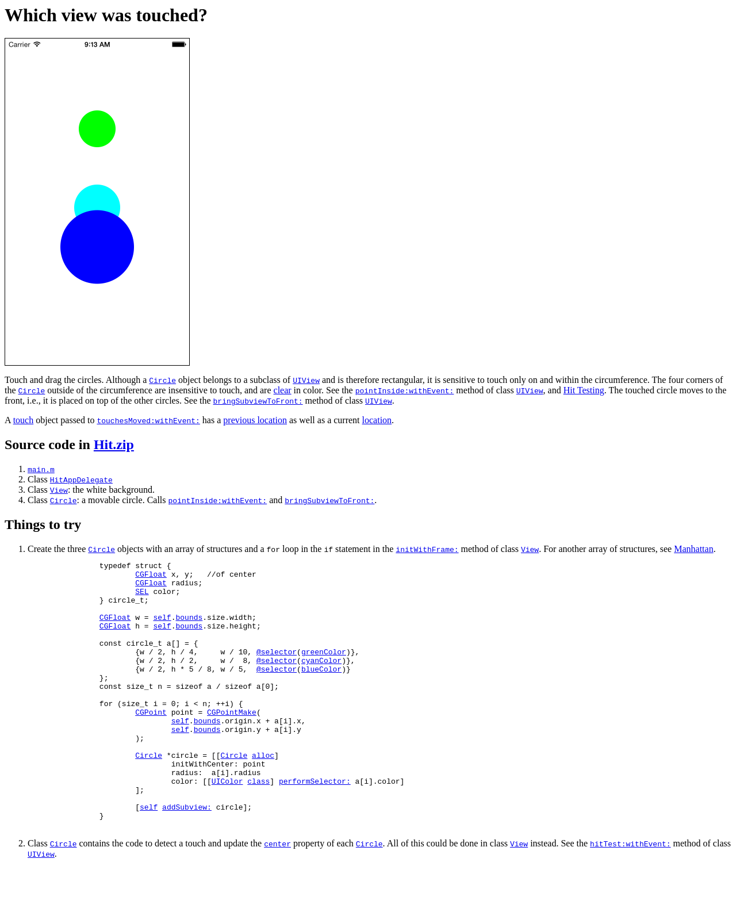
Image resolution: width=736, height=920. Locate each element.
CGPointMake (231, 743)
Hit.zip (114, 444)
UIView (306, 380)
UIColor (227, 826)
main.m (41, 469)
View (59, 490)
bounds (188, 629)
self (162, 629)
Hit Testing (584, 390)
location (377, 420)
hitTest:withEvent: (630, 895)
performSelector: (315, 826)
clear (283, 390)
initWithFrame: (427, 549)
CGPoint (151, 743)
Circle (162, 380)
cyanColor (321, 681)
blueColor (321, 691)
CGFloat (151, 577)
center (277, 895)
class (258, 826)
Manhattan (693, 549)
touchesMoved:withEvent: (148, 420)
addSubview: (187, 857)
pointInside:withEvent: (404, 390)
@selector (276, 670)
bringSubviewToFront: (258, 401)
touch (23, 420)
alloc (263, 794)
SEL (141, 598)
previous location (255, 420)
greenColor (323, 670)
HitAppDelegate (81, 479)
